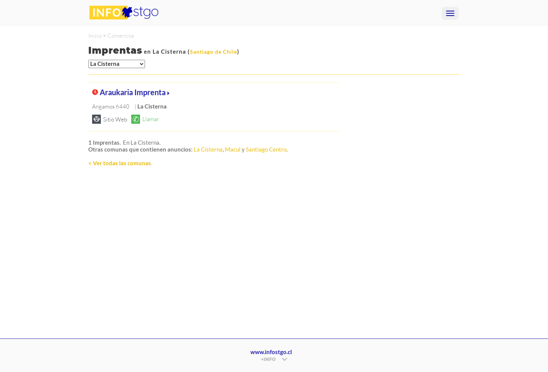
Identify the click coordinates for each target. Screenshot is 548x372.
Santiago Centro (266, 149)
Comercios (120, 35)
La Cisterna (208, 149)
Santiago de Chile (213, 51)
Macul (233, 149)
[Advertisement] (213, 256)
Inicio (95, 35)
